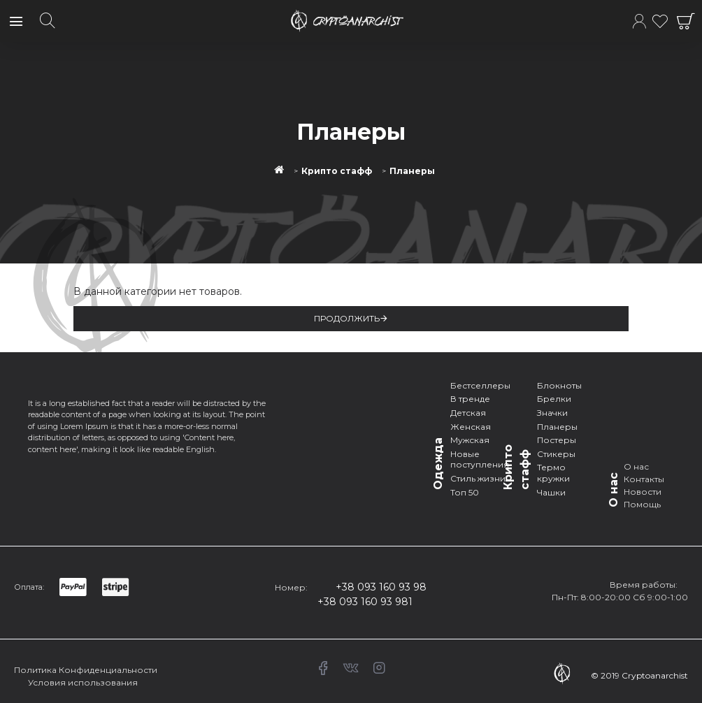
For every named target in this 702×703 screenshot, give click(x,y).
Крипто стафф (336, 171)
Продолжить (347, 318)
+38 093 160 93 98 (381, 587)
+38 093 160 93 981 (365, 601)
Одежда (438, 463)
